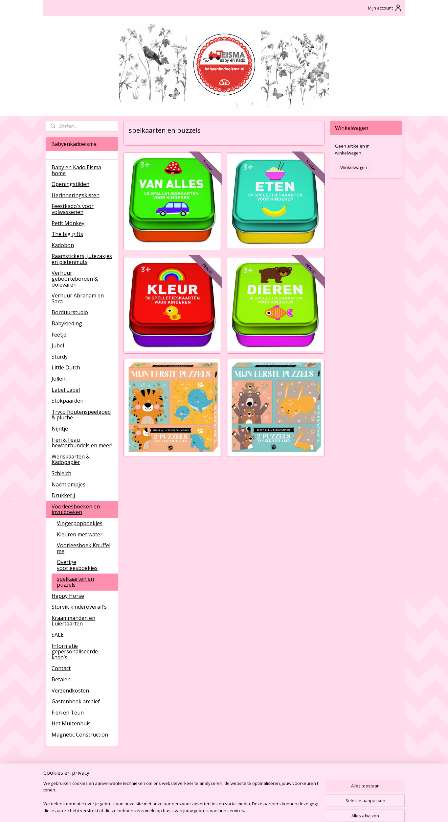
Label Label (66, 389)
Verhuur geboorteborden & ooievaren (75, 278)
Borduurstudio (70, 312)
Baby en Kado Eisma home (76, 170)
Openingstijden (70, 184)
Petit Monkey (68, 223)
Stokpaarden (67, 400)
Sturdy (60, 356)
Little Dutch (66, 367)
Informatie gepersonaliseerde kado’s (75, 651)
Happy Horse (68, 595)
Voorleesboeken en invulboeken (76, 509)
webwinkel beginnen (242, 810)
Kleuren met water (79, 534)
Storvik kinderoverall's (79, 606)
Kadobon (63, 245)
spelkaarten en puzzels (75, 581)
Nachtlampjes (68, 484)
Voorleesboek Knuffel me (83, 548)
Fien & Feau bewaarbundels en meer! (82, 442)
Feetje (59, 334)
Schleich (61, 473)
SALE (58, 634)
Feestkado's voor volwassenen (73, 209)
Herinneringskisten (76, 195)
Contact (61, 668)
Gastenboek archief (76, 701)
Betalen (61, 679)
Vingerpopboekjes (79, 523)
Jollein (59, 378)
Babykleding (67, 323)
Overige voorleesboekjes (77, 565)
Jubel (58, 345)
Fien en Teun (68, 712)
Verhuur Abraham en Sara (78, 298)
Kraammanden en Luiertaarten (73, 620)
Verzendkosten (70, 690)
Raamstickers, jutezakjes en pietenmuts (82, 259)
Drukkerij (63, 495)
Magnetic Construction (80, 734)
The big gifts (67, 234)
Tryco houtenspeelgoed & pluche (81, 414)
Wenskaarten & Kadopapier (71, 459)
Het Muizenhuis (71, 723)
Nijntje (60, 428)
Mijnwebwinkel (299, 810)
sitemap (203, 810)
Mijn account (385, 8)
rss (216, 810)
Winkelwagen (353, 167)
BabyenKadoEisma (70, 772)
